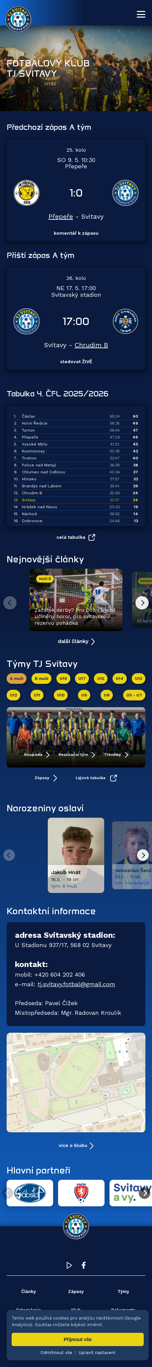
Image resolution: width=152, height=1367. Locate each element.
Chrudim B (91, 345)
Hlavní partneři (38, 1170)
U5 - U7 (134, 695)
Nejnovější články (45, 559)
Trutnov (29, 458)
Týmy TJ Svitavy (42, 663)
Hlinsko (29, 479)
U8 (107, 695)
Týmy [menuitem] (123, 1291)
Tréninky (113, 754)
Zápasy (43, 777)
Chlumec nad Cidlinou (43, 472)
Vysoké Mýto (34, 444)
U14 (119, 678)
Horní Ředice (34, 423)
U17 (82, 678)
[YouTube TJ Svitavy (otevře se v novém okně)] (69, 1267)
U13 (138, 678)
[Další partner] (144, 1193)
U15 (100, 678)
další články (73, 641)
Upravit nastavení (97, 1352)
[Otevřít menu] (141, 14)
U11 (37, 695)
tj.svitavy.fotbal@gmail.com (76, 984)
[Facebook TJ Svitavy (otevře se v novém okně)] (84, 1267)
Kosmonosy (33, 451)
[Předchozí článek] (10, 602)
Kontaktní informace (51, 911)
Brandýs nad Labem (41, 486)
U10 (60, 695)
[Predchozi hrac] (9, 855)
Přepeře (60, 216)
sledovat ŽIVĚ (76, 361)
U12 (13, 695)
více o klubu (73, 1145)
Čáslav (28, 416)
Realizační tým (73, 754)
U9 (84, 695)
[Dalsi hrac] (143, 855)
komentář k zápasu (76, 233)
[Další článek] (142, 602)
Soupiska (34, 754)
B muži (41, 678)
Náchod (29, 514)
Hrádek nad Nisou (39, 507)
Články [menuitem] (28, 1291)
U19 (63, 678)
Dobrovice (32, 521)
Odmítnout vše (56, 1352)
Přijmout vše (78, 1339)
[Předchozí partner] (7, 1193)
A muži (16, 678)
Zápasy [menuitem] (76, 1291)
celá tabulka (70, 536)
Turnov (28, 430)
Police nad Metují (39, 465)
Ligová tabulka (91, 777)
